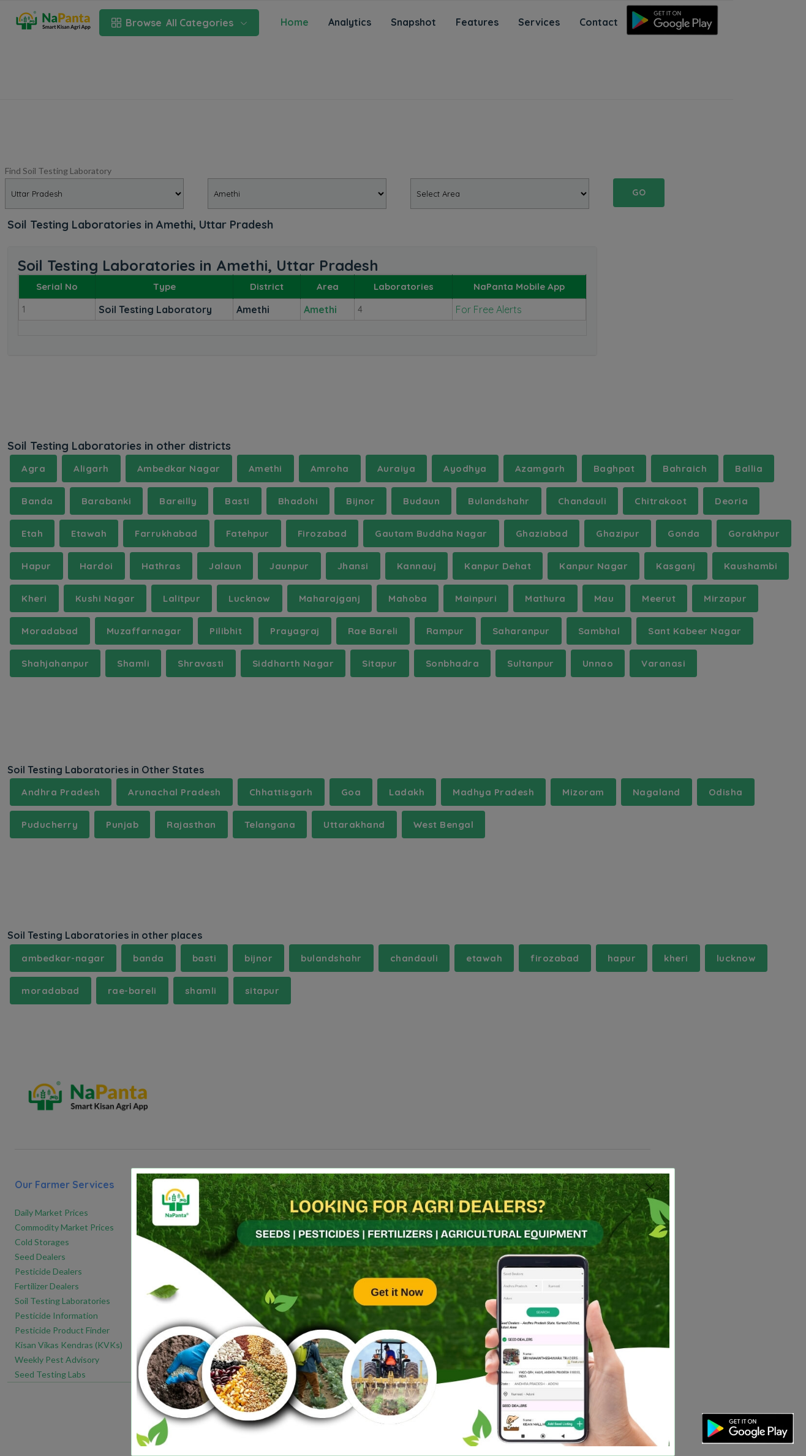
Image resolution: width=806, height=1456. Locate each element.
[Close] (649, 1187)
